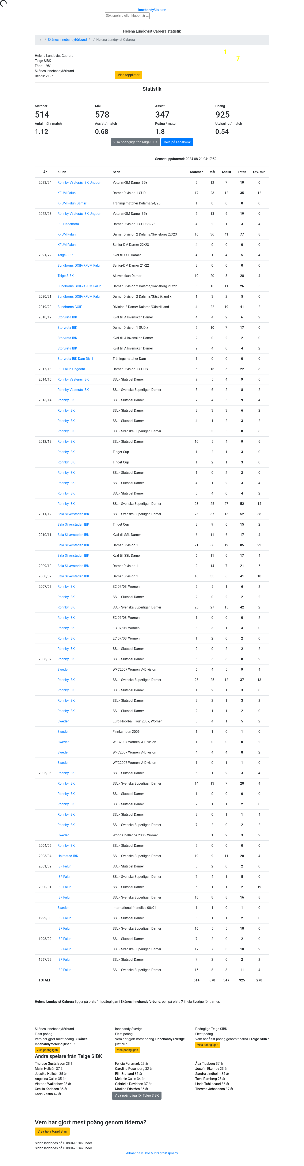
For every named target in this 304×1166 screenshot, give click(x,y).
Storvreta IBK (67, 317)
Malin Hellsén (45, 1069)
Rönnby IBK (66, 400)
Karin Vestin (44, 1094)
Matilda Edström (127, 1089)
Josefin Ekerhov (207, 1069)
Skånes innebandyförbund (67, 40)
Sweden (63, 669)
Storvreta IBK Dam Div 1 (75, 359)
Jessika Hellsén (46, 1074)
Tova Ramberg (206, 1079)
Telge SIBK (65, 255)
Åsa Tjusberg (205, 1064)
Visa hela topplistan (52, 1131)
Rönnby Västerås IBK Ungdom (79, 183)
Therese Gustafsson (50, 1064)
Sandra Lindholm (208, 1074)
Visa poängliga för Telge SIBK (135, 142)
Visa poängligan (47, 1050)
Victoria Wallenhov (49, 1084)
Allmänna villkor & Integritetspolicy (152, 1153)
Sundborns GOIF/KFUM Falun (79, 265)
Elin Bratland (124, 1074)
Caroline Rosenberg (129, 1069)
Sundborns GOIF (69, 307)
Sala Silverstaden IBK (73, 514)
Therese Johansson (210, 1089)
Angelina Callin (46, 1079)
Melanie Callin (125, 1079)
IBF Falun (64, 866)
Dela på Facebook (177, 142)
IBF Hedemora (68, 224)
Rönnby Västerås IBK (73, 379)
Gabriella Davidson (129, 1084)
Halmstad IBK (67, 856)
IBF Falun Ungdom (71, 369)
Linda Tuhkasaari (208, 1084)
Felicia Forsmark (127, 1064)
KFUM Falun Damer (71, 203)
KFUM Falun (66, 193)
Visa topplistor (129, 75)
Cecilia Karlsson (47, 1089)
